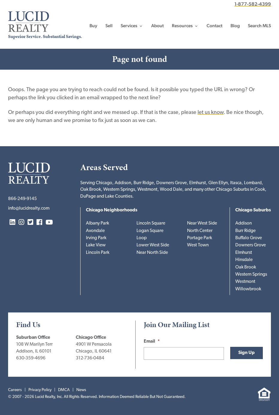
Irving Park (96, 238)
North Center (200, 231)
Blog (235, 25)
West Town (198, 245)
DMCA (64, 390)
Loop (142, 238)
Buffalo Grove (248, 238)
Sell (109, 25)
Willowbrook (248, 289)
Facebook (39, 222)
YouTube (49, 222)
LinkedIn (12, 222)
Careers (15, 390)
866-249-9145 (22, 199)
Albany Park (97, 223)
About (157, 25)
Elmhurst (243, 253)
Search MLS (259, 25)
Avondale (95, 231)
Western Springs (251, 274)
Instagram (21, 222)
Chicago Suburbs (253, 210)
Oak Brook (245, 267)
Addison (243, 223)
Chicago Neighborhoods (111, 210)
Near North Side (152, 253)
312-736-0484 (90, 358)
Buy (93, 25)
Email (152, 341)
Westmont (245, 282)
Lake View (96, 245)
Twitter (30, 222)
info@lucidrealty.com (28, 208)
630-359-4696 (31, 358)
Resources (182, 25)
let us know (211, 112)
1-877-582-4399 (252, 4)
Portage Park (199, 238)
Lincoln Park (97, 253)
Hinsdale (244, 260)
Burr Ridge (245, 231)
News (81, 390)
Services (129, 25)
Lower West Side (153, 245)
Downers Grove (250, 245)
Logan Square (150, 231)
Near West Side (202, 223)
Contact (214, 25)
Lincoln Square (151, 223)
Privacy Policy (39, 390)
